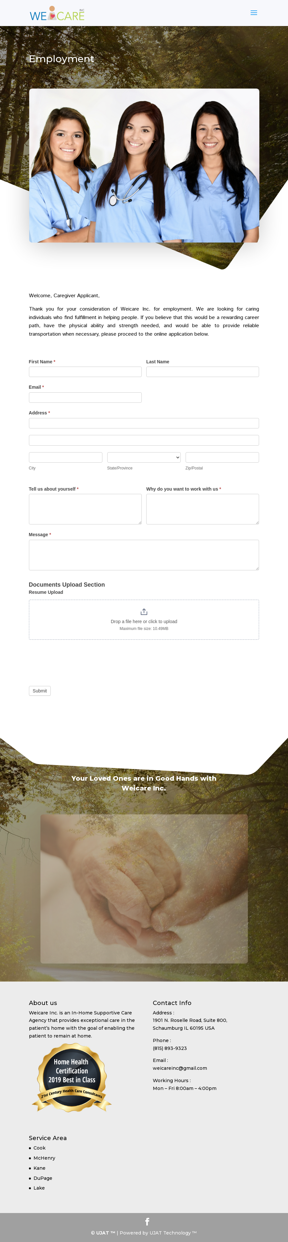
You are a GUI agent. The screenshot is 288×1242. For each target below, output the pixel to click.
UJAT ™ (106, 1233)
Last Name (157, 361)
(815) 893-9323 (170, 1048)
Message (40, 534)
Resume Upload (46, 592)
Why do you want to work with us (183, 489)
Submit (40, 690)
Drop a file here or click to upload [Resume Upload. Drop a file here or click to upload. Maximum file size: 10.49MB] (144, 621)
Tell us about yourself (54, 489)
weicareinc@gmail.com (180, 1068)
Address (39, 412)
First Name (42, 361)
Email (36, 387)
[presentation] (78, 663)
